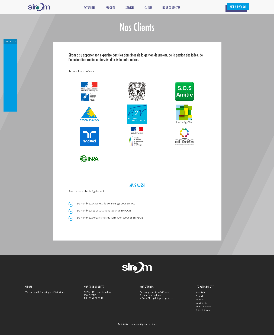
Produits (110, 8)
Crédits (153, 324)
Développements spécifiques (154, 292)
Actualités (89, 8)
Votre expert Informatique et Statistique (45, 292)
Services (129, 8)
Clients (148, 8)
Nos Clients (201, 303)
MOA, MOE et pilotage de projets (156, 298)
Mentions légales (139, 324)
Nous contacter (171, 8)
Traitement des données (152, 295)
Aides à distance (204, 310)
